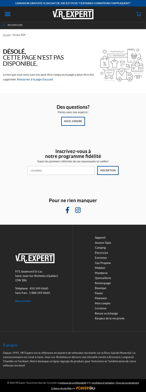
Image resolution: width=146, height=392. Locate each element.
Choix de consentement (127, 383)
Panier (99, 293)
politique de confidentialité (73, 383)
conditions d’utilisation (103, 383)
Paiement (101, 298)
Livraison (100, 308)
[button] (7, 14)
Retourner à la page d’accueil (35, 79)
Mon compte (102, 303)
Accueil (7, 35)
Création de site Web (61, 388)
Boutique (100, 288)
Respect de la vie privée (110, 318)
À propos (10, 345)
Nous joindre (73, 121)
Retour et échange (106, 313)
